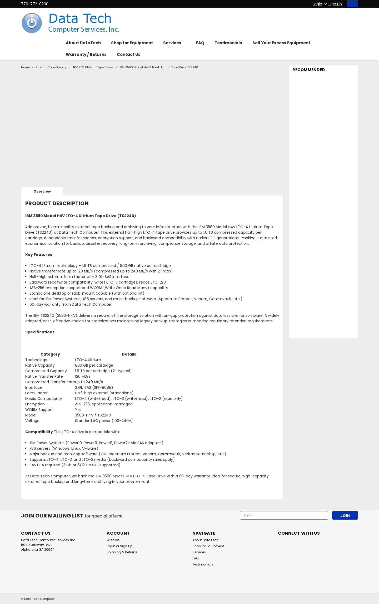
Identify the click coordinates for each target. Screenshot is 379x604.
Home (25, 67)
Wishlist (113, 540)
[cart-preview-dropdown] (351, 3)
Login (317, 4)
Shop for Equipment (132, 43)
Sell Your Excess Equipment (281, 43)
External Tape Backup (51, 67)
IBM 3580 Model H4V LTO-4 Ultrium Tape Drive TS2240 (158, 67)
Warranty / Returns (86, 54)
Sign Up (335, 4)
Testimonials (228, 43)
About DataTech (83, 43)
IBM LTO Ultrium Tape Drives (93, 67)
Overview (42, 191)
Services (174, 43)
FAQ (200, 43)
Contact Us (129, 54)
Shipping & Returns (122, 552)
